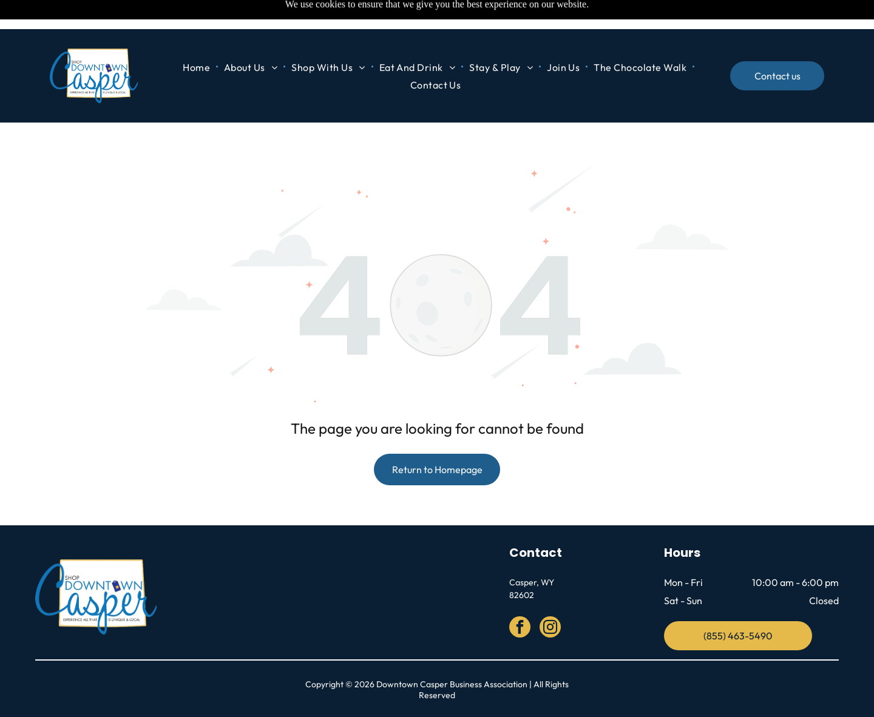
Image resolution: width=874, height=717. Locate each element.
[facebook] (519, 598)
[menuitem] (197, 38)
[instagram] (550, 598)
